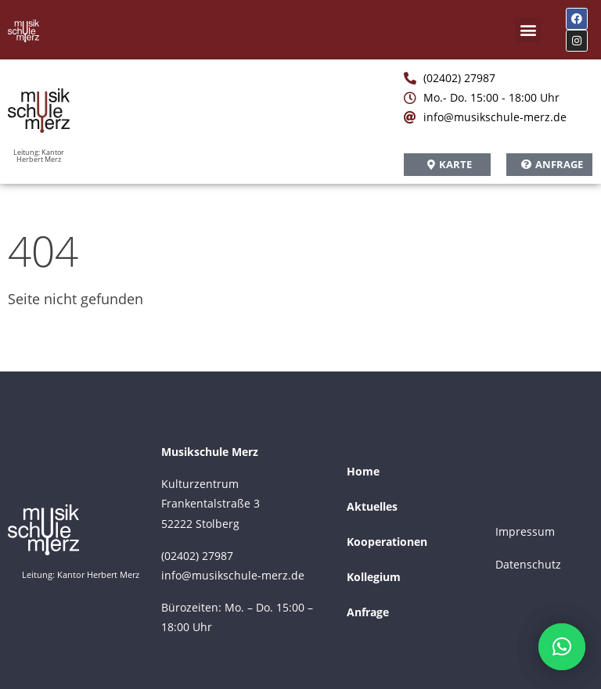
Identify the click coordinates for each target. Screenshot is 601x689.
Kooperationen (387, 541)
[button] (528, 30)
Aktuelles (372, 506)
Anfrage (368, 612)
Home (363, 471)
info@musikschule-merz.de (232, 575)
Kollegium (374, 576)
